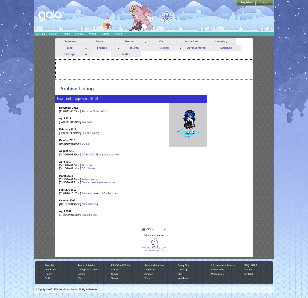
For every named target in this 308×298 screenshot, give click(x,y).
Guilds (114, 274)
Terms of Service (86, 265)
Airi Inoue (87, 165)
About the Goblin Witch (95, 111)
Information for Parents (223, 265)
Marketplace (217, 274)
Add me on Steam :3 (154, 250)
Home (188, 137)
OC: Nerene (88, 168)
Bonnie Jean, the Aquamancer (99, 182)
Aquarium (191, 41)
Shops (66, 33)
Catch (118, 33)
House (129, 41)
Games (105, 33)
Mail (70, 47)
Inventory (221, 41)
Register (246, 3)
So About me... (90, 214)
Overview (70, 41)
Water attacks (89, 179)
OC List (86, 143)
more (145, 42)
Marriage (226, 47)
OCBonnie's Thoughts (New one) (100, 154)
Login (264, 3)
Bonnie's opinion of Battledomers (100, 193)
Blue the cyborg (90, 133)
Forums (79, 33)
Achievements (196, 47)
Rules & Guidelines (154, 265)
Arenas (114, 269)
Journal (134, 47)
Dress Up (182, 269)
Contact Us (50, 269)
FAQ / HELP (250, 265)
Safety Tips (183, 265)
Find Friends (217, 269)
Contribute (149, 269)
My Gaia (40, 33)
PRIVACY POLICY (120, 265)
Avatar (99, 41)
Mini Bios (87, 122)
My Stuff (248, 274)
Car (161, 41)
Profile (125, 54)
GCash (53, 33)
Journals (148, 274)
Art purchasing (90, 204)
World (92, 33)
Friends (102, 47)
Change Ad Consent (88, 269)
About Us (49, 265)
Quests (164, 47)
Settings (70, 54)
